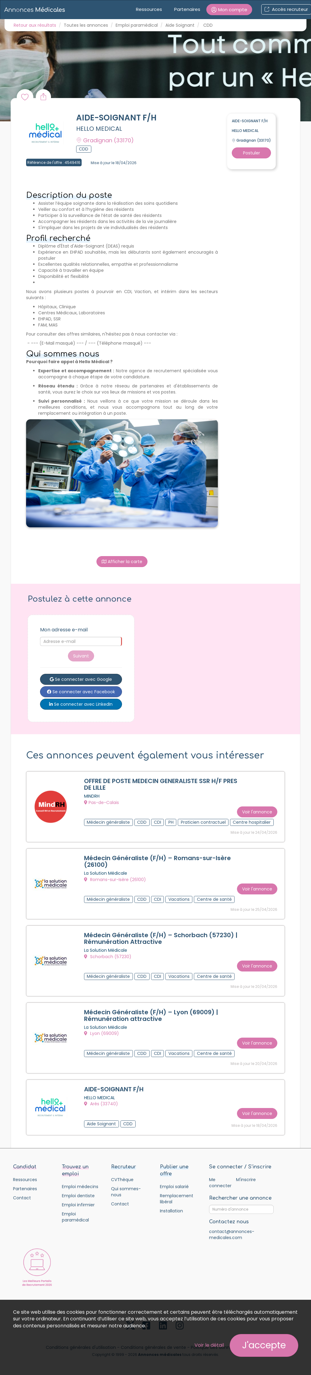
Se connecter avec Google (81, 679)
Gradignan (105, 140)
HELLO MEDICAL (99, 128)
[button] (229, 9)
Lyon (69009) (101, 1033)
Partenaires (187, 9)
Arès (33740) (101, 1104)
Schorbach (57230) (107, 957)
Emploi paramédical (137, 25)
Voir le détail (209, 1345)
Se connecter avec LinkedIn (81, 704)
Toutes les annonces (86, 25)
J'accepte (264, 1345)
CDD (208, 25)
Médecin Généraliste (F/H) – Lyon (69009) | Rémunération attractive (151, 1015)
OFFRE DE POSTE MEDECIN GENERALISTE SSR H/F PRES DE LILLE (160, 784)
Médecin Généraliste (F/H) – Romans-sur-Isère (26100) (157, 861)
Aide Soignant (179, 25)
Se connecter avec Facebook (81, 692)
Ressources (149, 9)
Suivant (81, 656)
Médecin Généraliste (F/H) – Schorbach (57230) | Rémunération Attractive (161, 938)
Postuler (251, 153)
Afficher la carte (122, 562)
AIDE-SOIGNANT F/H (114, 1089)
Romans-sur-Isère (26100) (115, 880)
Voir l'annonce (257, 812)
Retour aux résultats (35, 25)
